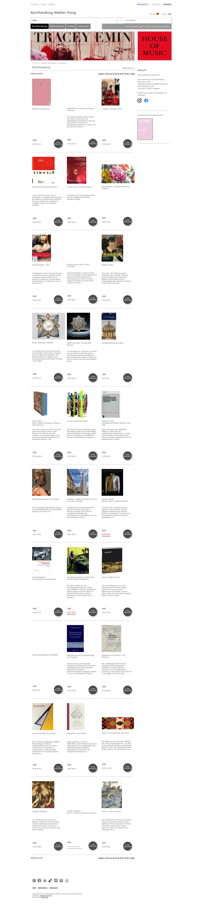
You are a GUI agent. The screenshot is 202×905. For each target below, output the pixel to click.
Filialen (43, 4)
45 (118, 74)
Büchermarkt (57, 26)
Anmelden (167, 4)
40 (107, 74)
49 (128, 74)
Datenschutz (42, 888)
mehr (34, 140)
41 (109, 74)
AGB (34, 888)
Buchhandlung (39, 26)
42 (111, 74)
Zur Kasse (156, 4)
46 (121, 74)
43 (114, 74)
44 (116, 74)
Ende (133, 74)
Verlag (70, 26)
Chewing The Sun (46, 895)
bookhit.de (44, 897)
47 (123, 74)
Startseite (34, 4)
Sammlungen (62, 63)
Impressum (53, 888)
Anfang (101, 74)
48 (125, 74)
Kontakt (52, 4)
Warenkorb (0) (142, 4)
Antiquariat (83, 26)
